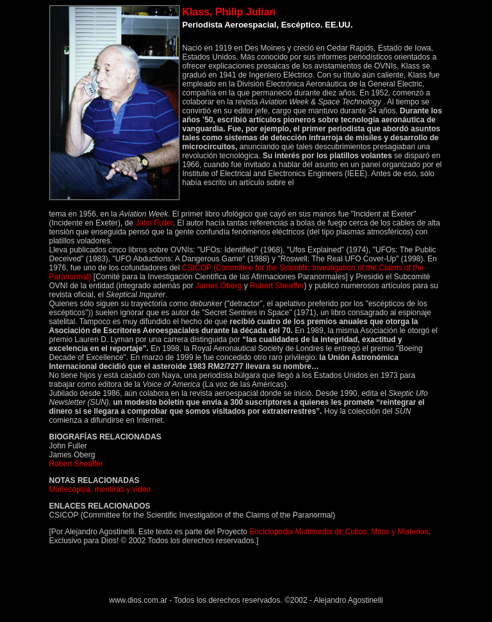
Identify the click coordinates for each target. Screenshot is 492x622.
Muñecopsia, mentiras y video (100, 489)
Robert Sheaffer (277, 285)
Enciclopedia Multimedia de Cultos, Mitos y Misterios (338, 531)
